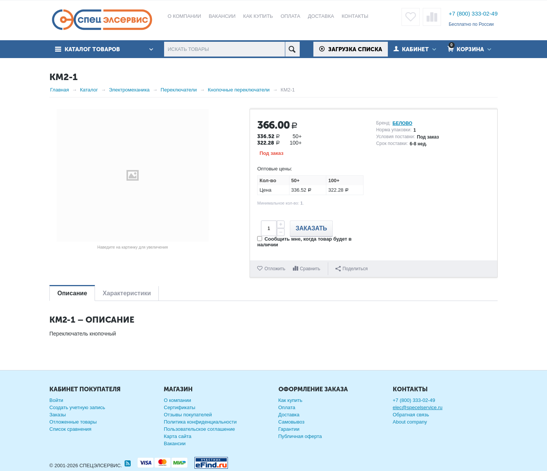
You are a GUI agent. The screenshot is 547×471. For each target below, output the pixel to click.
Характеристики (127, 293)
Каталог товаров (92, 49)
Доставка (289, 414)
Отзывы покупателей (188, 414)
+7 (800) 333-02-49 (473, 13)
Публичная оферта (300, 436)
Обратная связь (411, 414)
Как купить (290, 400)
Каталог (89, 90)
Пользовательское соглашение (199, 429)
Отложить (274, 268)
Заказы (57, 414)
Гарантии (289, 429)
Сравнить (310, 268)
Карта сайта (177, 436)
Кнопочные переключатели (239, 90)
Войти (56, 400)
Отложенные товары (73, 422)
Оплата (287, 407)
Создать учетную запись (77, 407)
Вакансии (174, 443)
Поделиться (351, 268)
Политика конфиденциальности (200, 422)
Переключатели (179, 90)
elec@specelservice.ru (418, 407)
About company (410, 422)
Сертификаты (179, 407)
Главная (59, 90)
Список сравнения (70, 429)
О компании (177, 400)
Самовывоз (291, 422)
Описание (72, 293)
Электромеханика (129, 90)
